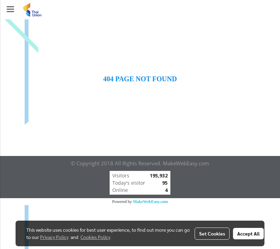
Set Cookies (212, 233)
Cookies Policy (95, 237)
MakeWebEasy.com (150, 201)
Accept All (248, 233)
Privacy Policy (54, 237)
